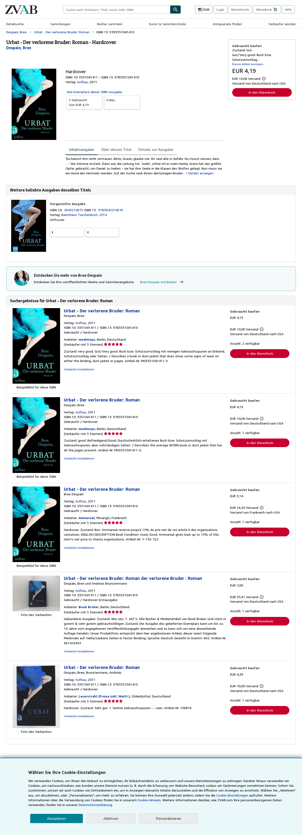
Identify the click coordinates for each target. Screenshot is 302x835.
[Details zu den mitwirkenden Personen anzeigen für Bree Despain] (18, 47)
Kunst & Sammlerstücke (167, 24)
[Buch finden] (175, 9)
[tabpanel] (145, 166)
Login (220, 9)
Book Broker (89, 607)
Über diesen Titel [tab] (116, 149)
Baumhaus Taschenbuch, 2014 (84, 215)
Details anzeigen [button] (200, 173)
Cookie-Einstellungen (232, 795)
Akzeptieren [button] (56, 818)
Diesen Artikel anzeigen (247, 64)
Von (84, 102)
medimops (87, 339)
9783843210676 (110, 210)
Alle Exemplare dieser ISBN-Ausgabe (94, 92)
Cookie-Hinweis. (149, 800)
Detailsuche (15, 24)
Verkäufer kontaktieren (79, 369)
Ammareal (87, 518)
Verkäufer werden (282, 24)
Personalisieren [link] (168, 818)
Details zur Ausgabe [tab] (155, 149)
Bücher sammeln (110, 24)
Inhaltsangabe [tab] (81, 149)
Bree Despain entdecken (162, 282)
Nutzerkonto (240, 9)
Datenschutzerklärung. (96, 805)
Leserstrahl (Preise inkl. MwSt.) (104, 696)
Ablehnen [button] (111, 818)
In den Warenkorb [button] (262, 92)
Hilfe (288, 9)
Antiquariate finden (227, 24)
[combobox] (116, 9)
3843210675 (74, 210)
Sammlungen (60, 24)
